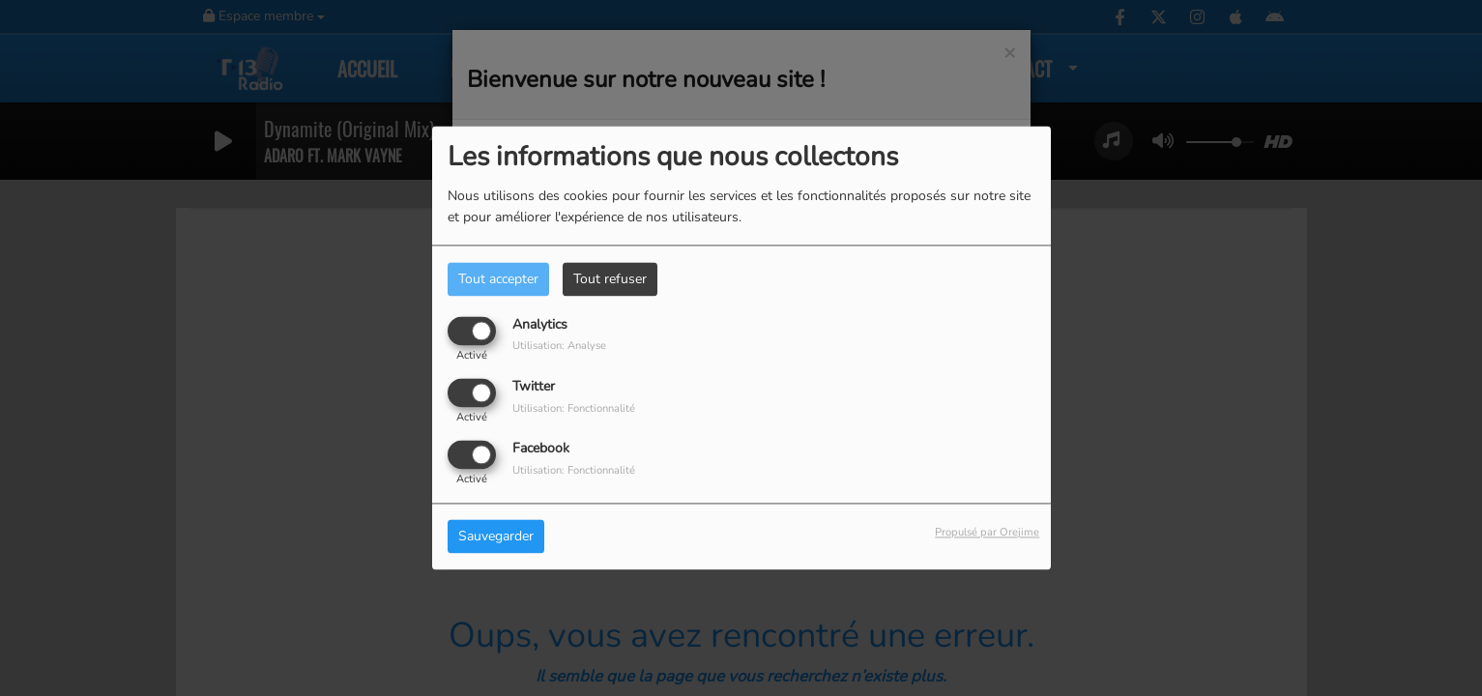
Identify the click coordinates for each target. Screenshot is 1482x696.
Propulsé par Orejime (987, 533)
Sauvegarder (496, 537)
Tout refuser (610, 279)
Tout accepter (498, 279)
